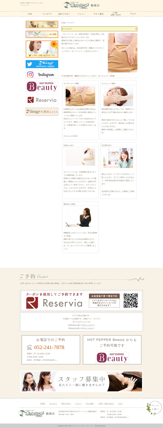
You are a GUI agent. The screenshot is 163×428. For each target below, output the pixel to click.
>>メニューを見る (71, 136)
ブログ (120, 404)
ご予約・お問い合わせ (106, 404)
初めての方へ (66, 404)
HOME (63, 22)
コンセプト (53, 404)
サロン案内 (90, 404)
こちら (88, 325)
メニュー (78, 404)
